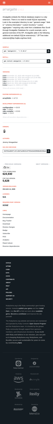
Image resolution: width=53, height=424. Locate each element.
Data (7, 273)
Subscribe (6, 233)
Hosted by (19, 374)
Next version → (43, 164)
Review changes (9, 227)
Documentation (8, 217)
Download (6, 224)
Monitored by (19, 389)
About (8, 282)
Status (8, 263)
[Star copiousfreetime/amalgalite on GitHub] (6, 167)
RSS (4, 237)
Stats (8, 276)
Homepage (7, 214)
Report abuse (8, 243)
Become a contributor (18, 314)
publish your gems (25, 308)
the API (16, 311)
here (20, 343)
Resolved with (34, 374)
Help (7, 286)
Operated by (19, 359)
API (7, 289)
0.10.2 (5, 85)
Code (8, 269)
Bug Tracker (7, 221)
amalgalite (10, 9)
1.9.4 (4, 81)
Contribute (10, 279)
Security (9, 299)
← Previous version (12, 164)
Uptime (8, 266)
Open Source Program (37, 324)
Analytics (6, 240)
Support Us (10, 296)
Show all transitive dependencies (15, 117)
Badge (5, 230)
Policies (9, 292)
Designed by (35, 358)
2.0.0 (4, 76)
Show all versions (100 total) (13, 88)
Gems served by (34, 389)
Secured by (35, 404)
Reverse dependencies (11, 246)
